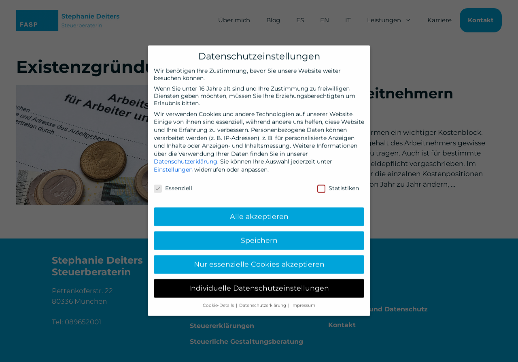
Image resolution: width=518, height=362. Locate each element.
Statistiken (338, 185)
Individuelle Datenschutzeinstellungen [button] (259, 285)
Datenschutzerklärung (185, 158)
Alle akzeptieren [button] (259, 213)
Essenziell (173, 185)
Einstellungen (173, 166)
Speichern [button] (259, 237)
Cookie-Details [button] (219, 302)
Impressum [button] (303, 302)
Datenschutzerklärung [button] (263, 302)
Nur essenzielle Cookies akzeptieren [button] (259, 261)
